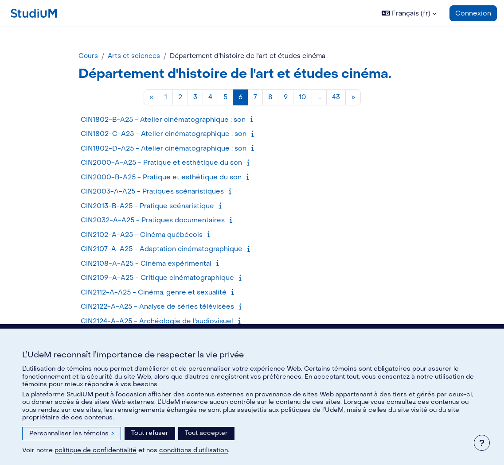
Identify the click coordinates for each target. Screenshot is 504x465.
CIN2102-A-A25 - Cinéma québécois (142, 235)
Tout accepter (206, 433)
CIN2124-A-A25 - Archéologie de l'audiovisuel (157, 321)
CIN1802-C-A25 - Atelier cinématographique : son (163, 134)
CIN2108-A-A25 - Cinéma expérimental (146, 264)
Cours (88, 56)
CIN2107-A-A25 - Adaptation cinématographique (161, 249)
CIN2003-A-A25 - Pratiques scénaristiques (152, 192)
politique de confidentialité (96, 450)
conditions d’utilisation (193, 450)
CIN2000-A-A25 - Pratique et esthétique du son (161, 163)
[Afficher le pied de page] (482, 443)
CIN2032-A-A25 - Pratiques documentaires (153, 221)
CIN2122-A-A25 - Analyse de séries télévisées (157, 307)
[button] (409, 13)
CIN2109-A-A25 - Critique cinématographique (157, 278)
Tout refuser (149, 433)
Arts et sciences (135, 56)
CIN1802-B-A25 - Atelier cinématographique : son (163, 120)
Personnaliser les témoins (71, 433)
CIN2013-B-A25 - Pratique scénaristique (147, 206)
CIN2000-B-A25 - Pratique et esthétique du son (161, 177)
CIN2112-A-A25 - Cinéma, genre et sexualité (154, 292)
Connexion (473, 13)
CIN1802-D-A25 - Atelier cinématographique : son (163, 148)
